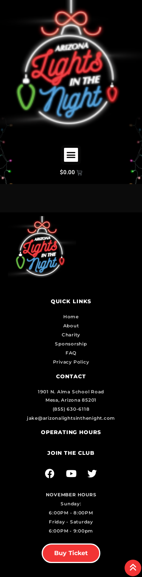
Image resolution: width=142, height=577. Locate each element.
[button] (71, 155)
